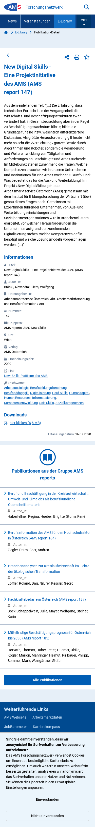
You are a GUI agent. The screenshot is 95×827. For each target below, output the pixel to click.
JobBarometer (15, 727)
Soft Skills (46, 403)
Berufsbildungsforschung (48, 388)
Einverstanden (47, 799)
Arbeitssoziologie (16, 388)
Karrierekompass (46, 727)
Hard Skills (60, 393)
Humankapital (79, 393)
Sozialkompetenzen (69, 403)
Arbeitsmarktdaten (47, 717)
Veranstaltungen (37, 21)
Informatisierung (44, 398)
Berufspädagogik (16, 393)
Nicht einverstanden (47, 816)
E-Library (65, 21)
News (12, 21)
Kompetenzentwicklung (21, 403)
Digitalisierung (40, 393)
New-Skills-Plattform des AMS (26, 376)
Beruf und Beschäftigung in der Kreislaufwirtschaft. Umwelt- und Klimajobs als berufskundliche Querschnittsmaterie (48, 499)
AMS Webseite (15, 717)
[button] (84, 21)
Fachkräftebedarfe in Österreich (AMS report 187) (47, 599)
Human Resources (17, 398)
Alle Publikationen (47, 680)
